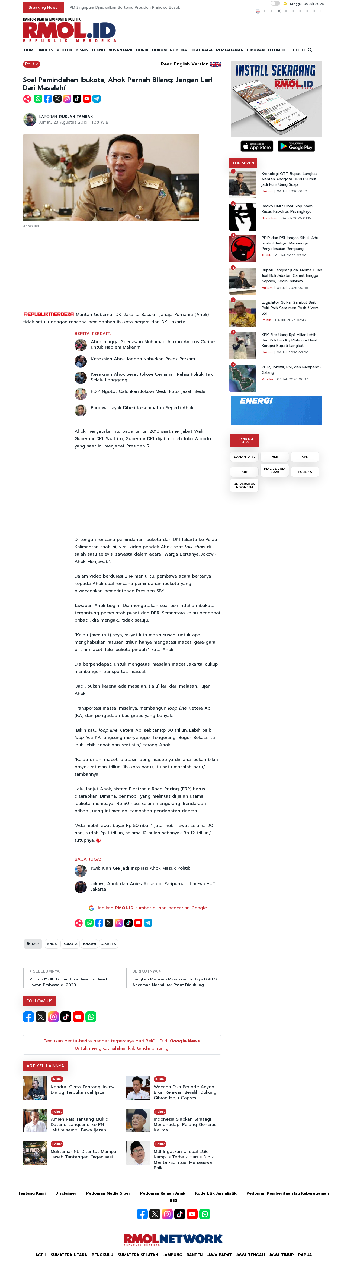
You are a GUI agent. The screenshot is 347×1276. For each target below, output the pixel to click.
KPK (305, 456)
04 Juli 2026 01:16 (296, 218)
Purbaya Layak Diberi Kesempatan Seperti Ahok (142, 407)
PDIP (244, 471)
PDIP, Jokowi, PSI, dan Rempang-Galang (291, 370)
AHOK (52, 943)
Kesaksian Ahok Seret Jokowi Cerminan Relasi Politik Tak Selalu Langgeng (152, 377)
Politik (31, 64)
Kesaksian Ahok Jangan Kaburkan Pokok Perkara (143, 359)
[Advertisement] (122, 270)
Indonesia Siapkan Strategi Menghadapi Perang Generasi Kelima (185, 1125)
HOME (30, 50)
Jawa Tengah (250, 1255)
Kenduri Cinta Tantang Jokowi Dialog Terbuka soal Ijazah (83, 1089)
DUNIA (142, 50)
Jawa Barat (219, 1255)
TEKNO (98, 50)
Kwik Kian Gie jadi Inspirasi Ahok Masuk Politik (140, 868)
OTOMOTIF (279, 50)
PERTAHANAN (229, 50)
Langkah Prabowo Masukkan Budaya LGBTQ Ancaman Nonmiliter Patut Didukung (174, 982)
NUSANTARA (120, 50)
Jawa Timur (281, 1255)
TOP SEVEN (243, 163)
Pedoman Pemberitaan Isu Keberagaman (287, 1193)
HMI (275, 456)
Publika (267, 379)
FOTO (299, 50)
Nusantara (269, 218)
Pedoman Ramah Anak (162, 1193)
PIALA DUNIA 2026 (274, 470)
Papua (305, 1255)
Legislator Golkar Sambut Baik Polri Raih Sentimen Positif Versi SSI (290, 308)
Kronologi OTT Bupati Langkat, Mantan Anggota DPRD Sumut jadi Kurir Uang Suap (290, 179)
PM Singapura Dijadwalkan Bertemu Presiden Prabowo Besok (125, 7)
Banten (195, 1255)
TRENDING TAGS (244, 440)
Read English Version (184, 64)
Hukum (267, 191)
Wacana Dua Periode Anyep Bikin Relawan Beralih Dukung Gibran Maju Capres (185, 1092)
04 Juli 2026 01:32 (292, 191)
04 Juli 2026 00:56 (292, 287)
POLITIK (64, 50)
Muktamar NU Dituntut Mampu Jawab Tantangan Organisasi (83, 1154)
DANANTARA (244, 456)
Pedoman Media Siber (108, 1193)
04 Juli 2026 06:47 (290, 320)
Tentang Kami (32, 1193)
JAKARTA (108, 943)
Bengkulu (102, 1255)
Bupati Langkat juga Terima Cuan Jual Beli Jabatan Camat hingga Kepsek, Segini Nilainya (292, 276)
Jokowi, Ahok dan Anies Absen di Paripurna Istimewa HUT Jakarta (153, 886)
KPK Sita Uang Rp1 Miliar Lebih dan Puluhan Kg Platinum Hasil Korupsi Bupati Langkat (289, 340)
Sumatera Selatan (138, 1255)
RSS (173, 1200)
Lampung (172, 1255)
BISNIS (82, 50)
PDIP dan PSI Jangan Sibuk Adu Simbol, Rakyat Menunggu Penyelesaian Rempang (290, 243)
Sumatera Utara (69, 1255)
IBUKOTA (70, 943)
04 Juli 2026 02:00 (293, 352)
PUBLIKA (178, 50)
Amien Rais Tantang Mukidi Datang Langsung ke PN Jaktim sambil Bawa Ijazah (80, 1125)
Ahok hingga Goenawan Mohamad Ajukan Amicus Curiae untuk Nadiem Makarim (153, 344)
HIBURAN (256, 50)
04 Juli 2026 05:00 (291, 255)
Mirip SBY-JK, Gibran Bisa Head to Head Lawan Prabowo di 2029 (68, 982)
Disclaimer (65, 1193)
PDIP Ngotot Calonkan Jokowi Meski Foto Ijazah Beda (148, 391)
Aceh (40, 1255)
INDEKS (46, 50)
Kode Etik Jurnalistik (216, 1193)
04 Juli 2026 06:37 (292, 379)
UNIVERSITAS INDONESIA (244, 485)
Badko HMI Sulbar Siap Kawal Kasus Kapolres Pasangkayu (287, 208)
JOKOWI (89, 943)
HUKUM (159, 50)
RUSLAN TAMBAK (76, 117)
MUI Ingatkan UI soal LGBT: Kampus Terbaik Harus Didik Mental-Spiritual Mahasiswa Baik (184, 1160)
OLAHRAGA (201, 50)
